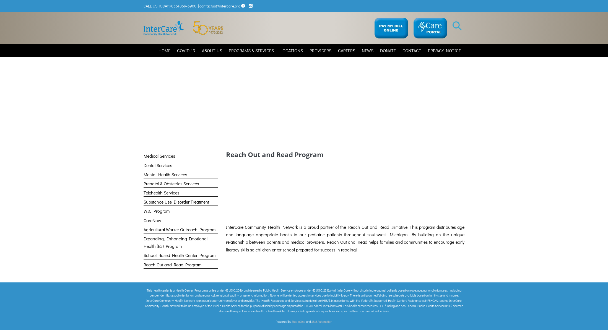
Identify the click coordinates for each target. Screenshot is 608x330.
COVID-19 (186, 50)
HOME (164, 50)
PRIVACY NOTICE (444, 50)
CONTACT (411, 50)
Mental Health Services (165, 174)
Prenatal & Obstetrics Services (171, 183)
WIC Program (157, 211)
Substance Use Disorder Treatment (176, 202)
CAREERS (346, 50)
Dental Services (158, 165)
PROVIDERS (320, 50)
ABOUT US (212, 50)
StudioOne (298, 321)
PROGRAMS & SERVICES (251, 50)
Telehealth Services (161, 193)
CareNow (152, 220)
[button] (457, 25)
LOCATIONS (291, 50)
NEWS (367, 50)
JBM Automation (321, 321)
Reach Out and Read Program (172, 264)
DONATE (388, 50)
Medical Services (159, 156)
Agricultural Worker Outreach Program (179, 229)
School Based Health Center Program (179, 255)
